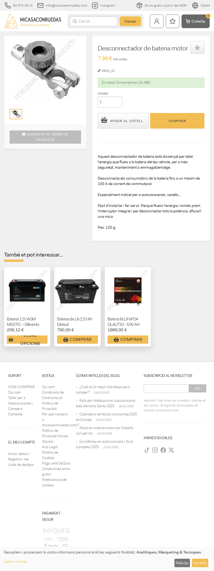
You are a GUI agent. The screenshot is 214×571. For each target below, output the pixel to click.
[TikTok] (147, 450)
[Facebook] (163, 450)
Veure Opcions (24, 339)
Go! (197, 388)
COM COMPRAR (21, 387)
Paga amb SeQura (56, 463)
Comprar (177, 121)
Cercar (130, 21)
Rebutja (182, 562)
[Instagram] (155, 450)
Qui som (14, 392)
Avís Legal (50, 447)
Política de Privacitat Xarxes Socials (55, 436)
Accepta (200, 562)
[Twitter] (171, 450)
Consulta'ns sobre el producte (45, 137)
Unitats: (103, 93)
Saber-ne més (15, 561)
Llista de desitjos (21, 464)
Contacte (15, 414)
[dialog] (107, 559)
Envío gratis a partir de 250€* (162, 5)
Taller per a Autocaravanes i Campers (20, 403)
